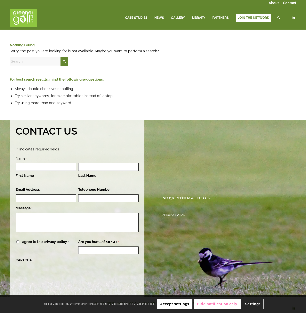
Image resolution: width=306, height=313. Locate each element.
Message (24, 208)
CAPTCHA (24, 260)
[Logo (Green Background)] (23, 18)
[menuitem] (274, 3)
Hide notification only (217, 304)
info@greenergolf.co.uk (186, 198)
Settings (253, 304)
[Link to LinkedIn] (293, 18)
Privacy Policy (173, 215)
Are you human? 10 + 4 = (98, 242)
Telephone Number (95, 190)
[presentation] (45, 272)
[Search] (278, 18)
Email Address (28, 190)
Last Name (87, 176)
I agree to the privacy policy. (44, 242)
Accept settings (174, 304)
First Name (25, 176)
